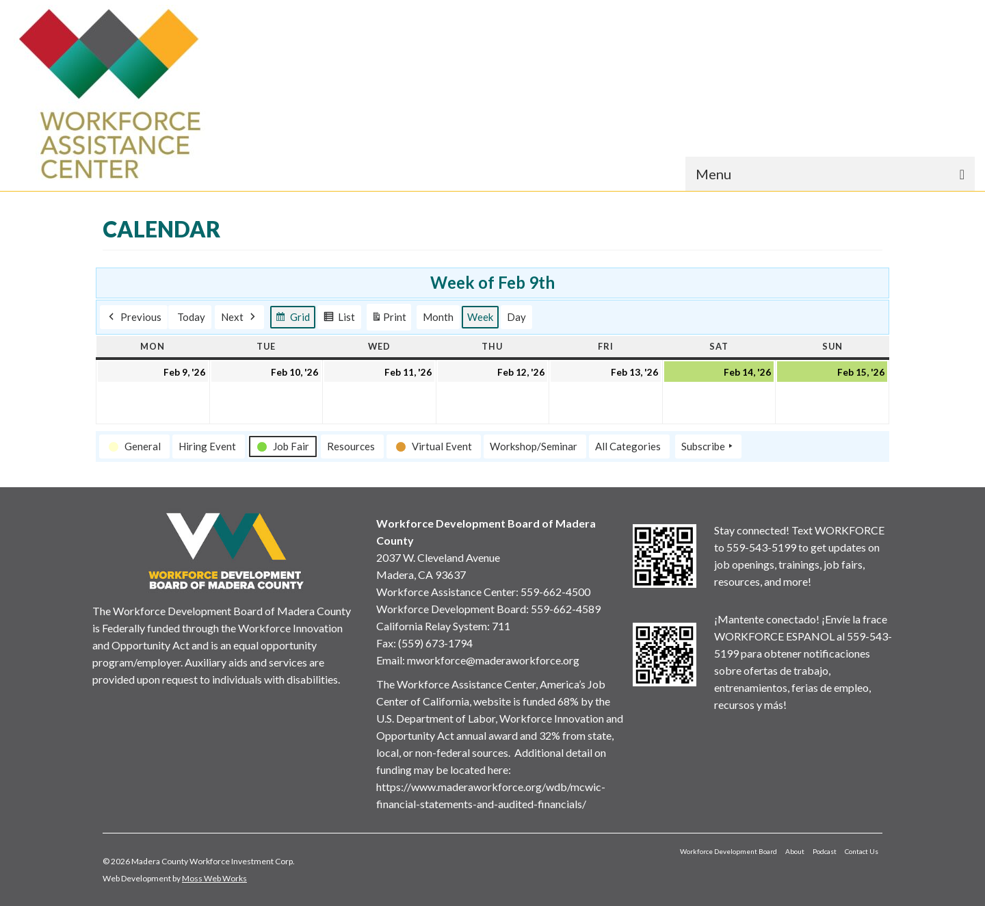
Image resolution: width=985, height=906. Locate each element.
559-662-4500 (555, 591)
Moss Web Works (214, 878)
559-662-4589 (566, 608)
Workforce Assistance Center (446, 591)
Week (480, 317)
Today (191, 317)
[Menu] (830, 174)
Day (516, 317)
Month (438, 317)
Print (388, 320)
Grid (292, 319)
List (339, 319)
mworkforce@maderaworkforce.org (493, 659)
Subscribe (708, 446)
